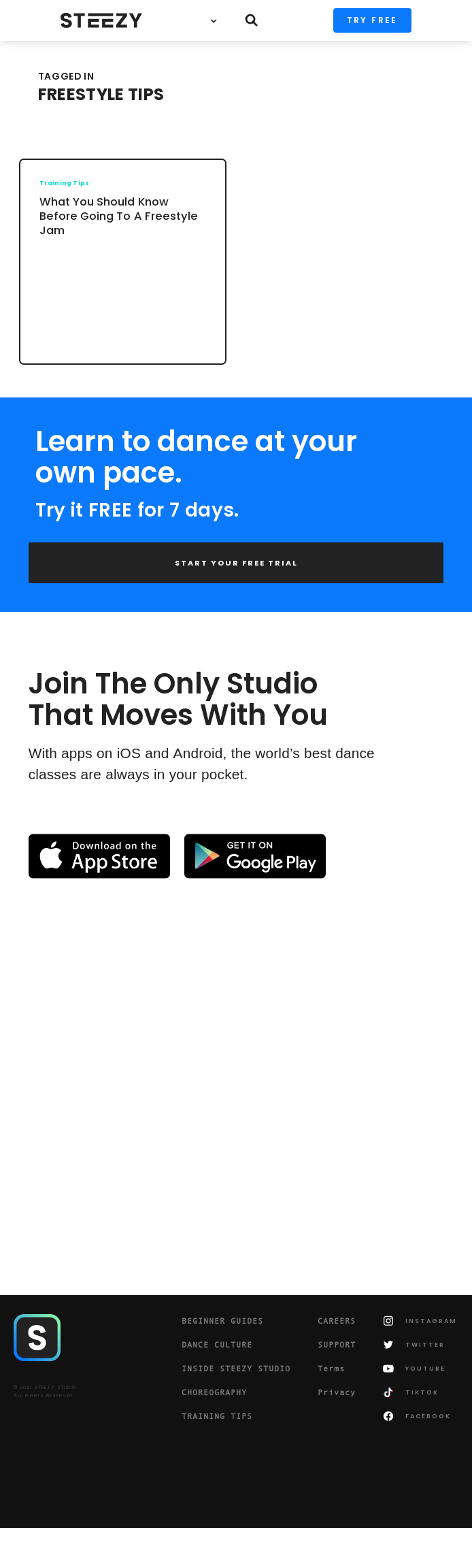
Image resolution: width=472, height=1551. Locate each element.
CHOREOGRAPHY (214, 1392)
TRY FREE (372, 20)
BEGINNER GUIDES (222, 1321)
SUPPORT (337, 1345)
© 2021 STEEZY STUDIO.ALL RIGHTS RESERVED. (46, 1391)
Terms (331, 1368)
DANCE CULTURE (217, 1345)
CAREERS (337, 1321)
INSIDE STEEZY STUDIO (236, 1368)
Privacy (337, 1392)
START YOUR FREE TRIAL (236, 562)
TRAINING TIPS (217, 1416)
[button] (217, 20)
